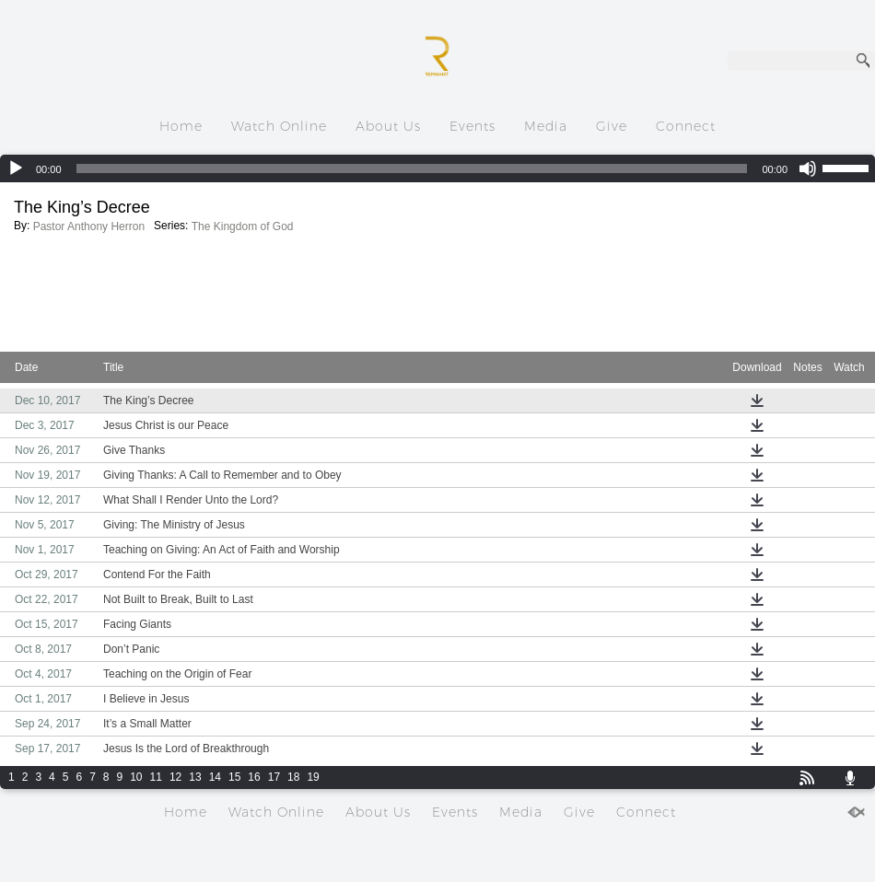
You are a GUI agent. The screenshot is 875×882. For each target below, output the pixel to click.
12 (175, 777)
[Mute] (808, 168)
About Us (388, 126)
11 (156, 777)
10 (136, 777)
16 (254, 777)
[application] (437, 168)
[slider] (412, 168)
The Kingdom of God (243, 226)
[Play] (15, 168)
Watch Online (279, 126)
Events (472, 126)
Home (181, 126)
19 (313, 777)
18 (293, 777)
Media (545, 126)
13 (195, 777)
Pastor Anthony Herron (89, 226)
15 (234, 777)
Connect (686, 126)
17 (274, 777)
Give (611, 126)
